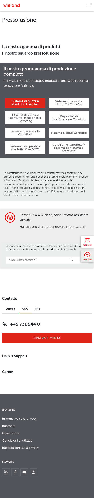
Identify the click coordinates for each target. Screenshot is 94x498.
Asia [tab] (37, 309)
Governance (11, 433)
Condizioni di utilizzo (17, 440)
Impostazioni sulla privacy (20, 447)
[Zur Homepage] (11, 5)
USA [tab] (25, 309)
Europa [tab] (10, 309)
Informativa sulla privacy (19, 418)
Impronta (8, 426)
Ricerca (71, 259)
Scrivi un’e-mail (47, 338)
